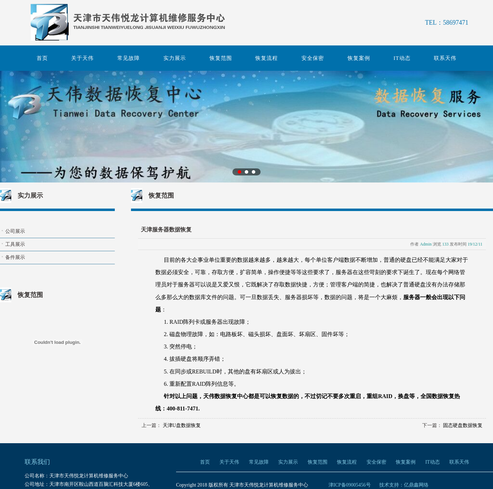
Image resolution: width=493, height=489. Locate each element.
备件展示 (15, 257)
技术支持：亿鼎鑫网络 (404, 485)
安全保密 (312, 58)
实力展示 (174, 58)
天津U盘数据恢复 (182, 425)
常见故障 (128, 58)
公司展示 (15, 231)
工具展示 (15, 244)
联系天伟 (445, 58)
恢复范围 (221, 58)
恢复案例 (359, 58)
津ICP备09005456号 (350, 485)
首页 (42, 58)
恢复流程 (266, 58)
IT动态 (402, 58)
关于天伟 (82, 58)
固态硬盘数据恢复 (462, 425)
